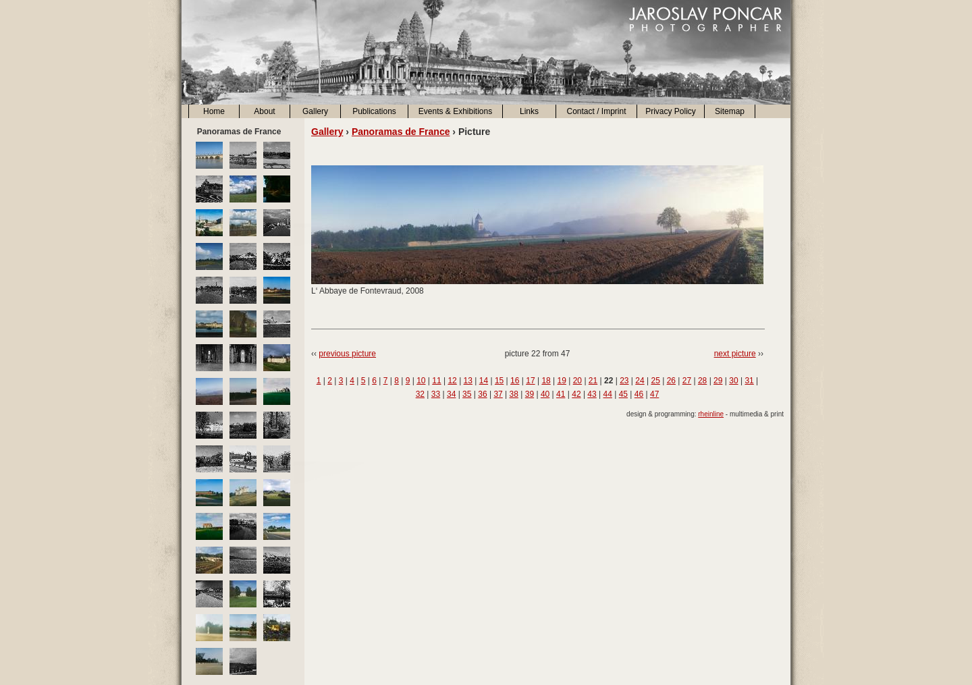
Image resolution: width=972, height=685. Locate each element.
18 (545, 380)
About (264, 111)
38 (514, 394)
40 (545, 394)
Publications (374, 111)
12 (452, 380)
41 (560, 394)
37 (497, 394)
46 (638, 394)
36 (482, 394)
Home (214, 111)
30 (733, 380)
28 (702, 380)
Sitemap (730, 111)
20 (577, 380)
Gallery (315, 111)
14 (483, 380)
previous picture (347, 353)
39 (529, 394)
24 (639, 380)
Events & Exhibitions (455, 111)
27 (686, 380)
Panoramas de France (401, 131)
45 (623, 394)
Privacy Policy (670, 111)
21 (593, 380)
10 (420, 380)
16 (514, 380)
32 (420, 394)
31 (749, 380)
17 (530, 380)
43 (591, 394)
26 (671, 380)
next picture (735, 353)
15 (499, 380)
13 (468, 380)
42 (576, 394)
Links (529, 111)
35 (466, 394)
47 (654, 394)
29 (717, 380)
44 (607, 394)
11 (436, 380)
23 (624, 380)
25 (655, 380)
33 (435, 394)
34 (451, 394)
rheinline (711, 414)
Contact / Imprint (596, 111)
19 (562, 380)
